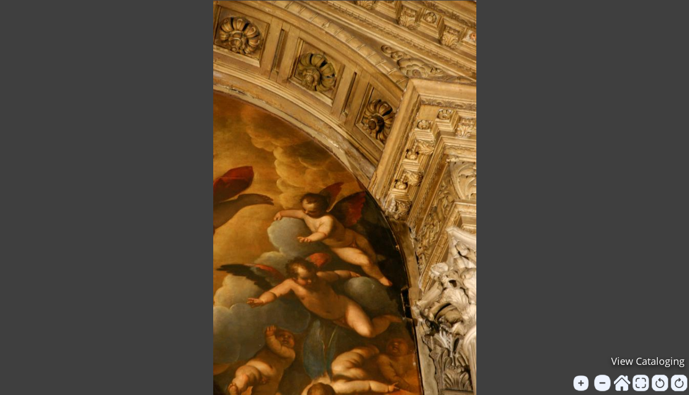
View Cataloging (648, 361)
